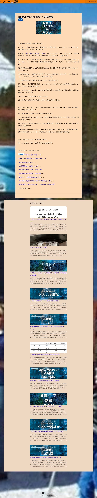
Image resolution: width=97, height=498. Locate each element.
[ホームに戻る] (1, 2)
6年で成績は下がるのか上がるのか (36, 53)
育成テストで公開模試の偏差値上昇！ (30, 177)
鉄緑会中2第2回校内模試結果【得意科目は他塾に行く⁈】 (45, 457)
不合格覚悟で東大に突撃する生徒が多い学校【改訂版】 (45, 354)
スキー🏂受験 (10, 1)
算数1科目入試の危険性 (26, 162)
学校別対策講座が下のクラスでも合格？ (30, 169)
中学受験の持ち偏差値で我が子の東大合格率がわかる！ (35, 181)
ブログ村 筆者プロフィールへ (33, 155)
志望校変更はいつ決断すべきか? (28, 166)
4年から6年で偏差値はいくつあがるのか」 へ (32, 158)
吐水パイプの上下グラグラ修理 (38, 247)
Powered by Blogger (48, 492)
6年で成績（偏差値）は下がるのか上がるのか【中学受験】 (46, 406)
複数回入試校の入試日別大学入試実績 (30, 173)
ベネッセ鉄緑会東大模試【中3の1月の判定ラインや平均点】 (46, 432)
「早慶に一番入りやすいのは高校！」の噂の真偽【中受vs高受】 (36, 184)
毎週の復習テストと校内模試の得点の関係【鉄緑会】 (44, 380)
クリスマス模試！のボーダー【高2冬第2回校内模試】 (45, 301)
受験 (20, 19)
